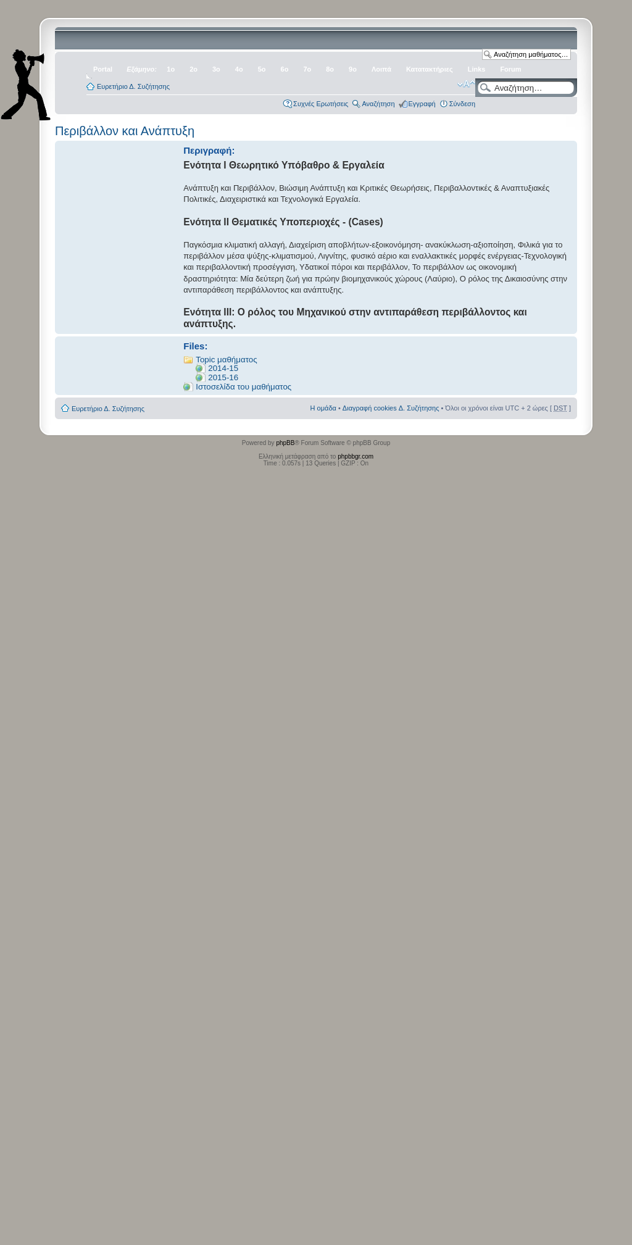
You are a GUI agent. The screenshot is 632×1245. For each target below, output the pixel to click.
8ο (330, 69)
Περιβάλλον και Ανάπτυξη (124, 131)
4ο (239, 69)
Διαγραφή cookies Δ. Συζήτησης (391, 408)
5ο (262, 69)
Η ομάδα (323, 408)
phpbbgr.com (355, 456)
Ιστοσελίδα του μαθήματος (243, 386)
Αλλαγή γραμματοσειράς (466, 84)
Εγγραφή (422, 103)
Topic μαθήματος (226, 359)
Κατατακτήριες (429, 69)
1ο (171, 69)
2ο (193, 69)
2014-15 (223, 368)
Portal (102, 69)
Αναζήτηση (378, 103)
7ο (307, 69)
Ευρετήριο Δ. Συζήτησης (133, 86)
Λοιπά (381, 69)
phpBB (285, 442)
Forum (510, 69)
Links (477, 69)
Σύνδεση (462, 103)
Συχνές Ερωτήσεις (320, 103)
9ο (353, 69)
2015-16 (223, 377)
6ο (285, 69)
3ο (216, 69)
